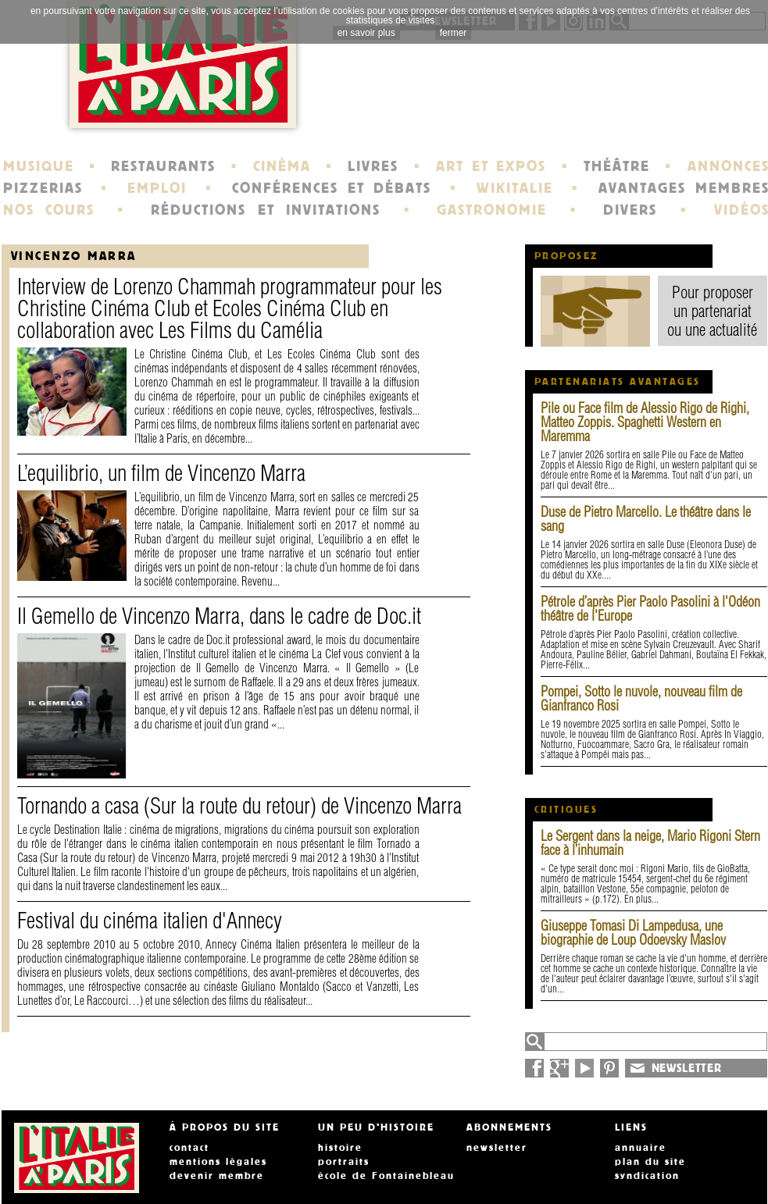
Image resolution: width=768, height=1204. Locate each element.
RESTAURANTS (163, 166)
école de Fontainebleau (386, 1175)
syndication (647, 1175)
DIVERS (630, 210)
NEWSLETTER (687, 1068)
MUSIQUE (38, 166)
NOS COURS (49, 210)
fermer (453, 32)
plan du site (650, 1161)
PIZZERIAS (43, 188)
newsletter (496, 1147)
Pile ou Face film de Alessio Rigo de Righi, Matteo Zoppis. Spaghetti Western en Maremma (645, 422)
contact (189, 1147)
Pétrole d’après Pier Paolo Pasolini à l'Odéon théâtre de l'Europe (650, 609)
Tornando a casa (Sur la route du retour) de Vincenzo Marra (239, 805)
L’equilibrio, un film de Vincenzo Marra (161, 472)
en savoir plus (366, 32)
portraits (344, 1161)
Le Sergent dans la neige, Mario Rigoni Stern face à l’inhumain (650, 843)
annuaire (640, 1147)
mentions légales (218, 1161)
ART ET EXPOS (491, 166)
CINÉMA (282, 166)
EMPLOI (157, 188)
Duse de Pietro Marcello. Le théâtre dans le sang (646, 519)
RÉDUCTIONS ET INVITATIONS (265, 210)
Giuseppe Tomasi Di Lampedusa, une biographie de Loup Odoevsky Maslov (633, 933)
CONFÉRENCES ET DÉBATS (331, 188)
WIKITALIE (515, 188)
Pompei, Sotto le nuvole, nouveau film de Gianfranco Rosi (641, 698)
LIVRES (373, 166)
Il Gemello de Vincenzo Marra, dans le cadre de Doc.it (219, 615)
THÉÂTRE (617, 166)
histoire (340, 1147)
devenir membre (217, 1175)
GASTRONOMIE (492, 210)
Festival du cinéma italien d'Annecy (149, 920)
